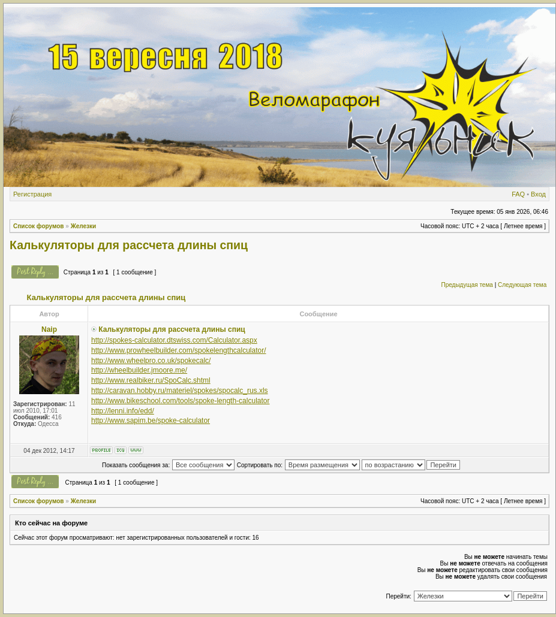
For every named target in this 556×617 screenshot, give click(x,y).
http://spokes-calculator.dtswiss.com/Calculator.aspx (174, 340)
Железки (84, 226)
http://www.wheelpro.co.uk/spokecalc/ (151, 360)
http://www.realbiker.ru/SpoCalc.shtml (151, 380)
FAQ (518, 194)
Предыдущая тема (466, 285)
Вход (538, 194)
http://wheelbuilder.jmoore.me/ (139, 370)
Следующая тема (522, 285)
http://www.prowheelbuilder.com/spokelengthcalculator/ (178, 350)
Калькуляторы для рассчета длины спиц (129, 245)
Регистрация (32, 194)
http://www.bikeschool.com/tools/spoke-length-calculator (180, 401)
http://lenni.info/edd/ (122, 411)
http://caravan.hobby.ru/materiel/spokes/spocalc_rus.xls (179, 390)
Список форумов (38, 226)
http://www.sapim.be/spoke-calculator (150, 420)
